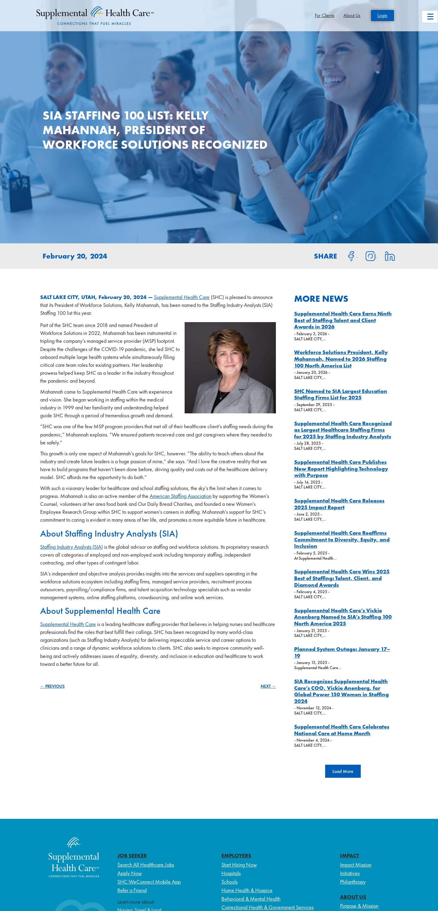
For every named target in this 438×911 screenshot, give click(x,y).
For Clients (324, 15)
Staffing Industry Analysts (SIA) (71, 546)
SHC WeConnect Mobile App (149, 881)
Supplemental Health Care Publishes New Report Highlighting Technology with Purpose (341, 468)
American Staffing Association (180, 495)
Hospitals (231, 873)
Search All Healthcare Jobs (145, 864)
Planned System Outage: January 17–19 (342, 652)
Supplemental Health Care (182, 297)
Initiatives (350, 873)
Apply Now (129, 873)
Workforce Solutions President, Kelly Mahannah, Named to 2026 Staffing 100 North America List (341, 359)
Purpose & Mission (359, 905)
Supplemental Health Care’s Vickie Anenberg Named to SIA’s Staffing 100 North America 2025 (343, 617)
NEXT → (268, 686)
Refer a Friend (132, 890)
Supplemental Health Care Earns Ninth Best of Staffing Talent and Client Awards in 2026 (343, 320)
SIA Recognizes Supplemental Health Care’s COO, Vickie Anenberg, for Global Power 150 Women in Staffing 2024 (341, 691)
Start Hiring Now (239, 864)
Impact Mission (355, 864)
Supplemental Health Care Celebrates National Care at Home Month (341, 730)
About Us (351, 15)
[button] (343, 771)
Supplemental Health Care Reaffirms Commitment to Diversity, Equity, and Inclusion (342, 539)
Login (382, 15)
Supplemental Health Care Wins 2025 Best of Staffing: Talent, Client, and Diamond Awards (342, 578)
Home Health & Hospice (247, 890)
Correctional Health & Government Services (267, 907)
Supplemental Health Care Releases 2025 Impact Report (339, 504)
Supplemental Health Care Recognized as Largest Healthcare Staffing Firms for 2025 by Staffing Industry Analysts (343, 430)
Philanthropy (353, 881)
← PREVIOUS (52, 686)
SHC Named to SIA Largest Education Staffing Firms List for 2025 (340, 394)
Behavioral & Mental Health (250, 898)
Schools (229, 881)
